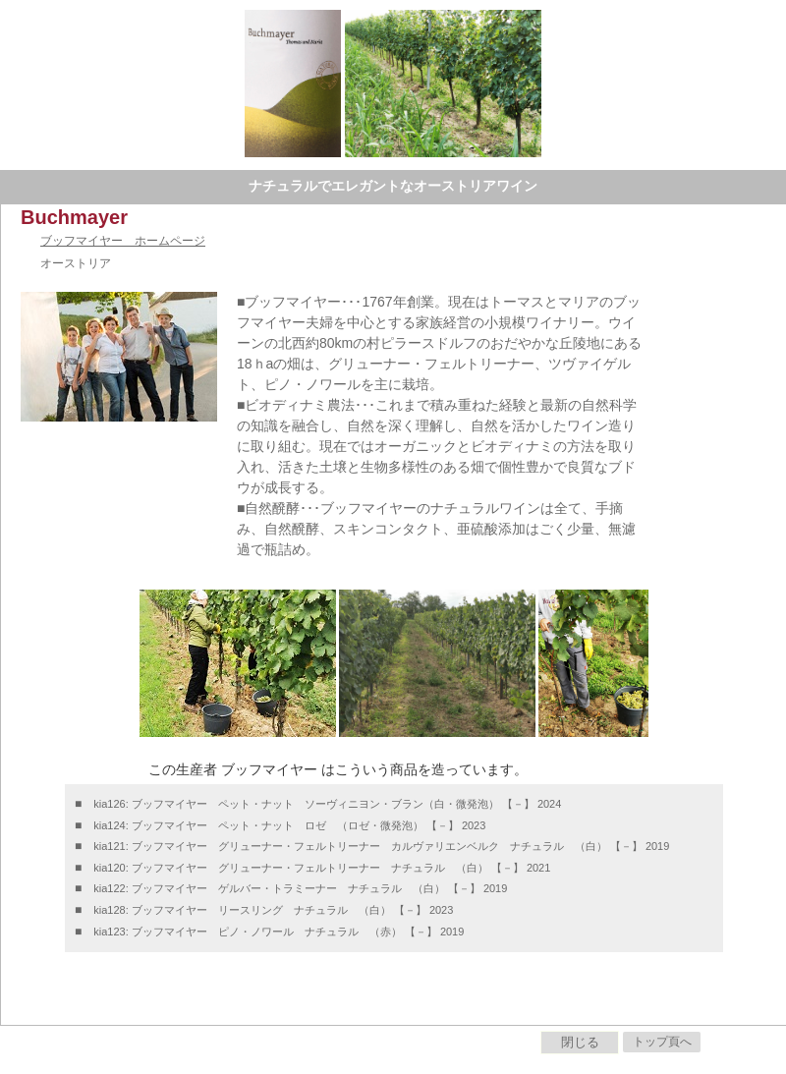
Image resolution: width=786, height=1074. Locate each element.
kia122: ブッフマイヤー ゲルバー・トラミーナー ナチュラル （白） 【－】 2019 (300, 888)
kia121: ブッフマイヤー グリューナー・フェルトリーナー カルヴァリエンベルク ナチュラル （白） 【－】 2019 (381, 846)
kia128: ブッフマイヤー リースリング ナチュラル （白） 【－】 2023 (273, 910)
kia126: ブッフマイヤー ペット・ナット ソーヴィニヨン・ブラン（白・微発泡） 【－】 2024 (327, 804)
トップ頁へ (662, 1041)
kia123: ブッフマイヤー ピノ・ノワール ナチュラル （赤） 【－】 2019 (278, 931)
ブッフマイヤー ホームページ (122, 241)
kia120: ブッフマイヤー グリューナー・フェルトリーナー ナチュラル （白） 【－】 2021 (321, 868)
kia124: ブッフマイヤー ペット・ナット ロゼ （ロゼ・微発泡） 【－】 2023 (289, 825)
